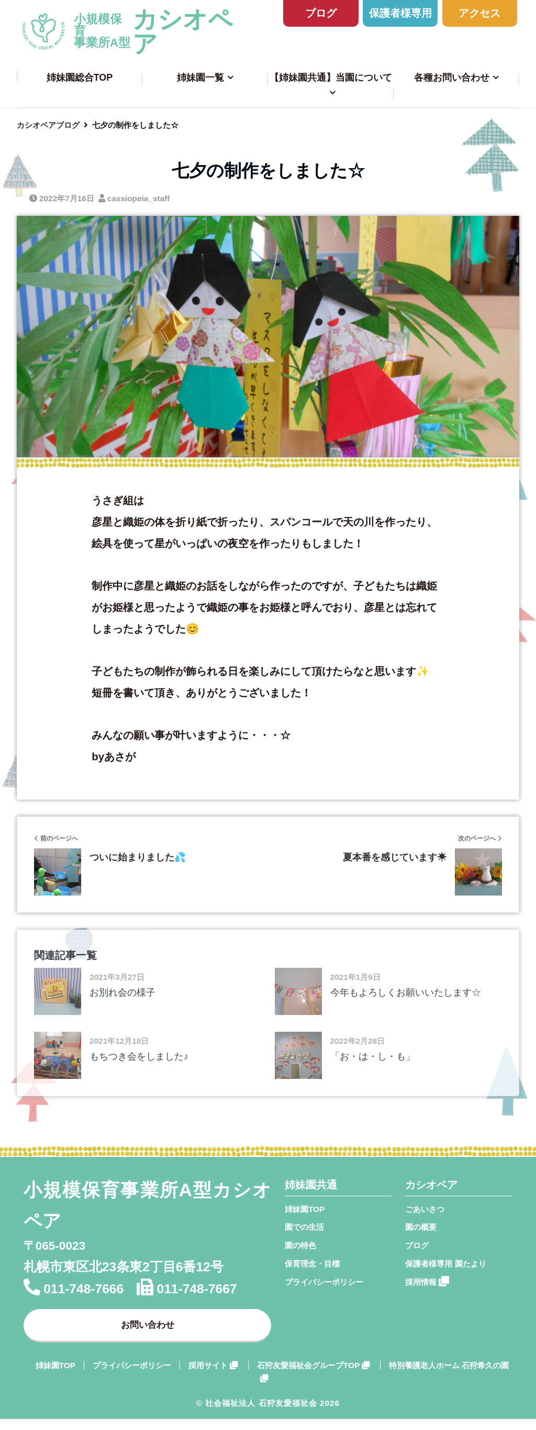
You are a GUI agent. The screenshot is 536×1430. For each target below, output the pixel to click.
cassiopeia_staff (138, 198)
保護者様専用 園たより (445, 1263)
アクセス (479, 13)
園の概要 (421, 1226)
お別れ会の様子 (122, 992)
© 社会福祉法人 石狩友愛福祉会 (256, 1413)
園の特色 (300, 1245)
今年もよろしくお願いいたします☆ (405, 992)
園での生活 (304, 1226)
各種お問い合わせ (451, 77)
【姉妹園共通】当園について (331, 77)
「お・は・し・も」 (372, 1056)
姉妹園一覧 (200, 77)
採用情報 (427, 1281)
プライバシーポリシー (324, 1282)
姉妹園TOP (305, 1209)
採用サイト (213, 1376)
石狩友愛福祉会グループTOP (313, 1376)
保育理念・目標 (312, 1263)
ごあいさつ (424, 1209)
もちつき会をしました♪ (139, 1056)
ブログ (321, 13)
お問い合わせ (147, 1330)
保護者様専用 (400, 13)
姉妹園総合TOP (80, 77)
